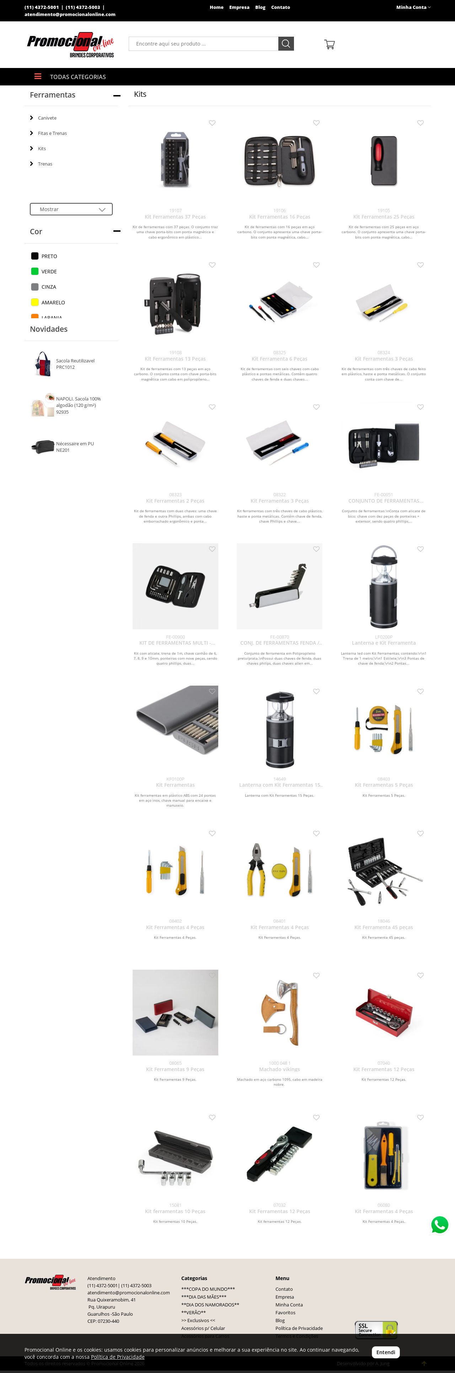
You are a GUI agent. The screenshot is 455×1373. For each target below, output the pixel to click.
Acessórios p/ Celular (203, 1328)
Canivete (43, 118)
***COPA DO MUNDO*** (208, 1289)
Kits (38, 148)
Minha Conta (289, 1305)
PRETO (49, 256)
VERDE (49, 271)
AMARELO (53, 302)
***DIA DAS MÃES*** (203, 1297)
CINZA (49, 286)
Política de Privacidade (299, 1328)
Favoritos (285, 1313)
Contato (280, 7)
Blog (260, 7)
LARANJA (52, 317)
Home (217, 7)
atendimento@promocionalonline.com (70, 14)
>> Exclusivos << (198, 1320)
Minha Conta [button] (413, 7)
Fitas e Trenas (48, 133)
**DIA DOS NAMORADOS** (210, 1305)
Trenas (41, 164)
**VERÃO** (193, 1313)
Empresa (239, 7)
